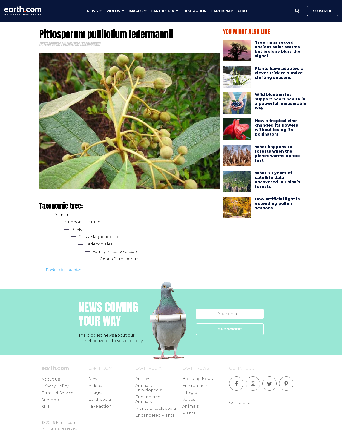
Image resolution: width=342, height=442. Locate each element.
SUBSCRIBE (230, 329)
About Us (51, 379)
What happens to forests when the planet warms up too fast (277, 154)
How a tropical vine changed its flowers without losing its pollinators (276, 127)
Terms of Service (57, 393)
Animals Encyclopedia (148, 387)
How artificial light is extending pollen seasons (277, 203)
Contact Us (240, 402)
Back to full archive (63, 270)
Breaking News (197, 378)
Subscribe (322, 11)
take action (195, 11)
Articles (142, 378)
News (94, 378)
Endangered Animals (148, 399)
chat (242, 11)
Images (96, 392)
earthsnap (222, 11)
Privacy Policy (55, 386)
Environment (195, 385)
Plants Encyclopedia (155, 408)
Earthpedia (100, 399)
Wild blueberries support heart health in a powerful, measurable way (280, 101)
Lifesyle (189, 392)
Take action (100, 406)
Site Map (50, 400)
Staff (46, 406)
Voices (188, 399)
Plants (188, 413)
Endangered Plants (154, 415)
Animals (190, 406)
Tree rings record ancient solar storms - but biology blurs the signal (279, 49)
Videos (95, 385)
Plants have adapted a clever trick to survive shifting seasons (279, 73)
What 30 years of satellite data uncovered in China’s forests (277, 180)
